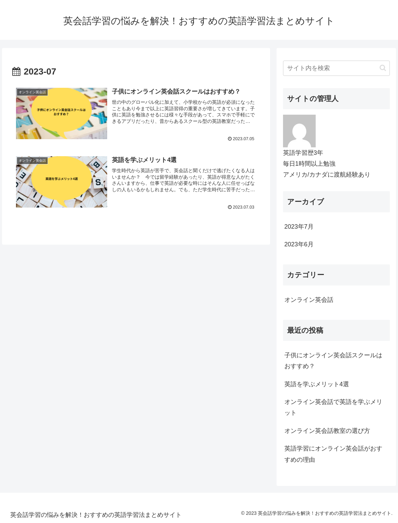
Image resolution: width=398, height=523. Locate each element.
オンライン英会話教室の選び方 (327, 430)
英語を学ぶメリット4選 (316, 384)
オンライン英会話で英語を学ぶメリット (333, 407)
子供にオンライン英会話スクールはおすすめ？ (333, 361)
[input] (336, 68)
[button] (383, 68)
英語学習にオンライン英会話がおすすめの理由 (333, 454)
